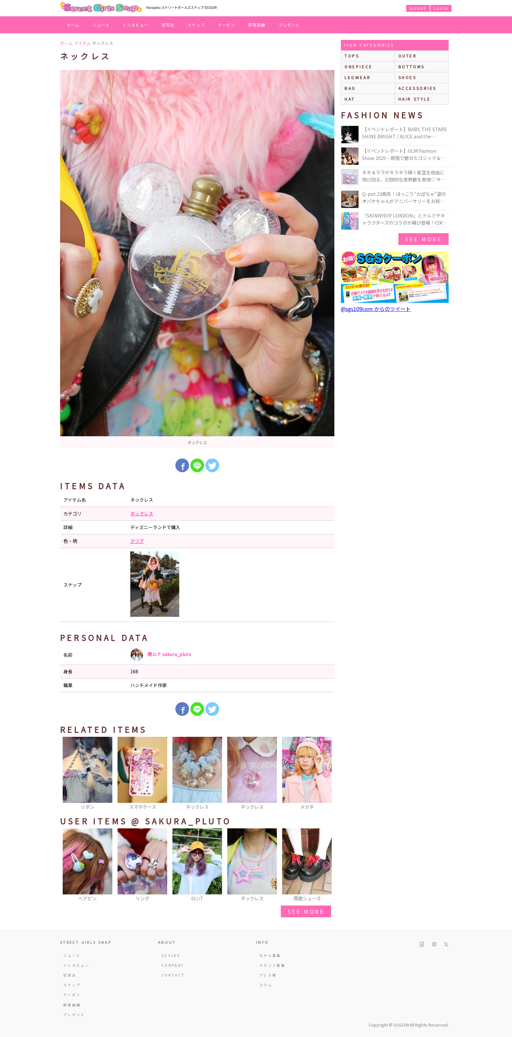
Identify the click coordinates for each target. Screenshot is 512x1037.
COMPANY (172, 965)
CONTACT (173, 975)
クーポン (226, 24)
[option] (197, 259)
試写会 (168, 24)
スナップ (196, 24)
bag (350, 88)
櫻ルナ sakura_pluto (160, 654)
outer (407, 56)
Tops (351, 56)
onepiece (358, 66)
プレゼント (289, 24)
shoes (407, 77)
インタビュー (135, 24)
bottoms (411, 66)
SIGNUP (417, 8)
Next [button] (326, 774)
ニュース (101, 24)
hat (349, 99)
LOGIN (441, 8)
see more (306, 911)
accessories (417, 88)
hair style (414, 99)
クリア (137, 541)
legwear (357, 77)
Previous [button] (68, 774)
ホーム (73, 24)
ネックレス (141, 513)
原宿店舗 (256, 24)
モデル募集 (270, 955)
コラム (265, 984)
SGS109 (170, 955)
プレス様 (268, 975)
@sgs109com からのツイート (376, 309)
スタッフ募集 (272, 965)
